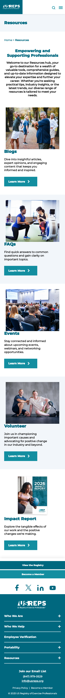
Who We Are (13, 616)
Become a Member (33, 574)
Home (8, 40)
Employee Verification (20, 637)
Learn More (16, 181)
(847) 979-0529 (32, 676)
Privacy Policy (20, 688)
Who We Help (14, 626)
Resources (22, 40)
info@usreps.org (32, 681)
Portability (12, 647)
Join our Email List (32, 671)
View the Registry (33, 565)
